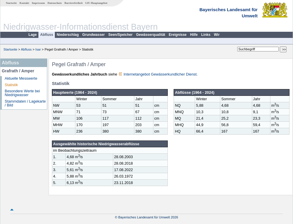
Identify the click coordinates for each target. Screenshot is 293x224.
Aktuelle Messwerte (21, 78)
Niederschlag (68, 35)
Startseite (11, 2)
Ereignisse (178, 35)
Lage (32, 35)
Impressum (38, 2)
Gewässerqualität (150, 35)
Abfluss (46, 35)
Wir (216, 35)
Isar (38, 49)
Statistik (11, 85)
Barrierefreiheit (74, 2)
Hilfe (194, 35)
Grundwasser (93, 35)
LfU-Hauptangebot (96, 2)
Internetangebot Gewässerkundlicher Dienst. (158, 74)
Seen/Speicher (120, 35)
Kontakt (24, 2)
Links (205, 35)
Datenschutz (55, 2)
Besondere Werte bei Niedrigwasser (22, 93)
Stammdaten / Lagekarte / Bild (25, 103)
